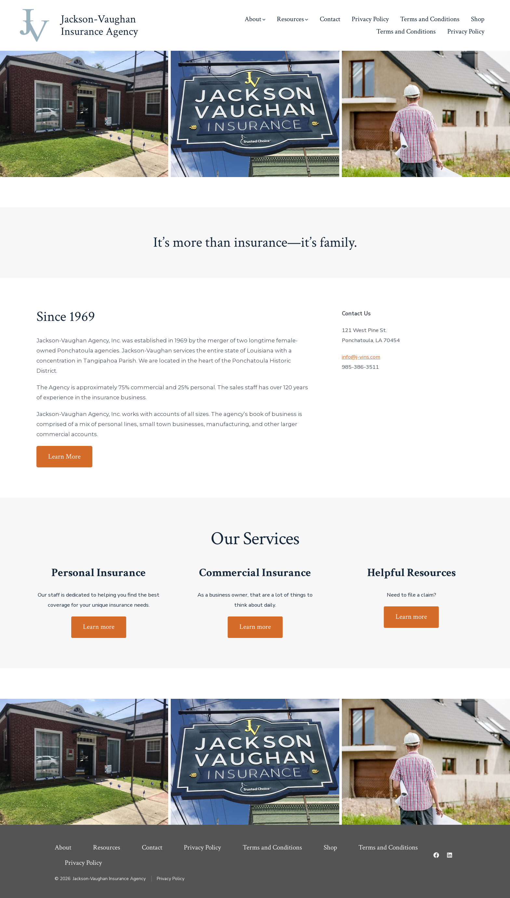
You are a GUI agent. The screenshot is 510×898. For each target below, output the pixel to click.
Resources (292, 19)
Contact (330, 19)
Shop (477, 19)
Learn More (64, 456)
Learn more (98, 626)
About (255, 19)
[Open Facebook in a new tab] (436, 855)
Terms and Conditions (429, 19)
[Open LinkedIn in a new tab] (449, 855)
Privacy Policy (370, 19)
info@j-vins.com (361, 357)
